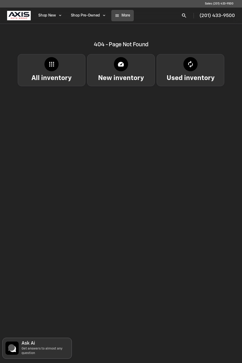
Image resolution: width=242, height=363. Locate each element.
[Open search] (184, 15)
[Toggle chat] (37, 348)
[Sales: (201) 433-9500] (219, 4)
